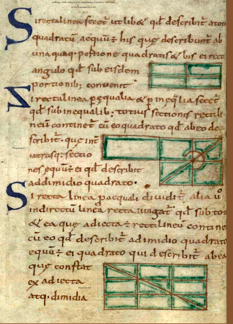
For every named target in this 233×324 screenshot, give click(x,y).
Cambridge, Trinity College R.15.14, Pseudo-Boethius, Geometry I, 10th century (83, 2)
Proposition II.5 (19, 148)
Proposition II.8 (84, 288)
